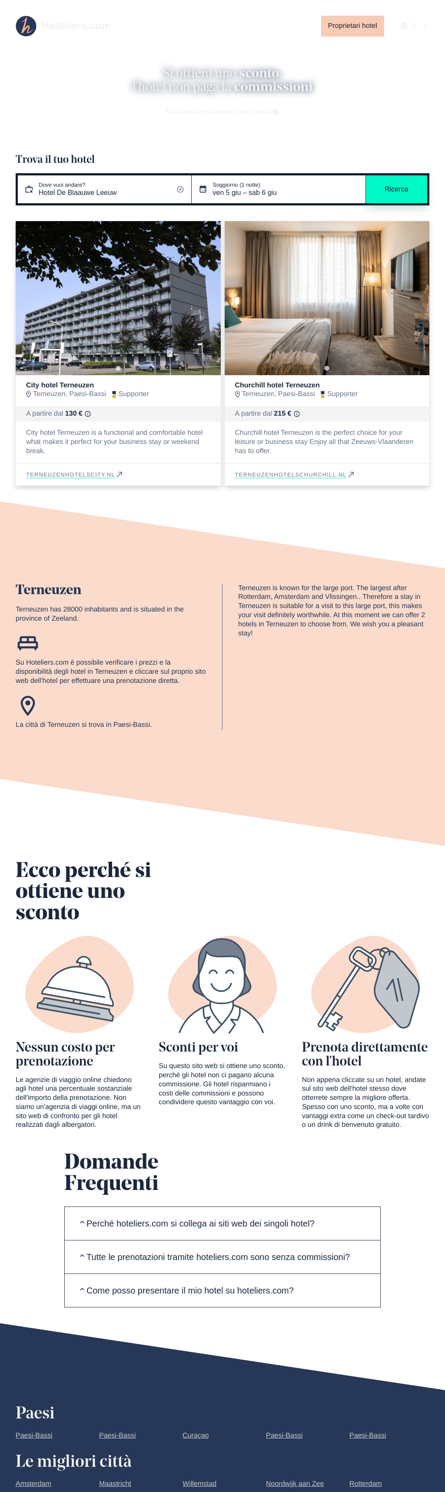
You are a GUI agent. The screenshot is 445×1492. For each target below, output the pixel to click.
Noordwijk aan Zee (295, 1484)
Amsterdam (33, 1484)
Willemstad (199, 1484)
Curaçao (196, 1435)
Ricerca (396, 189)
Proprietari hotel (352, 26)
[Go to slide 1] (118, 368)
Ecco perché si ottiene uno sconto (222, 111)
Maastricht (115, 1484)
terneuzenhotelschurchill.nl (295, 474)
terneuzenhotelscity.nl (75, 474)
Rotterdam (365, 1484)
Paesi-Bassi (34, 1435)
